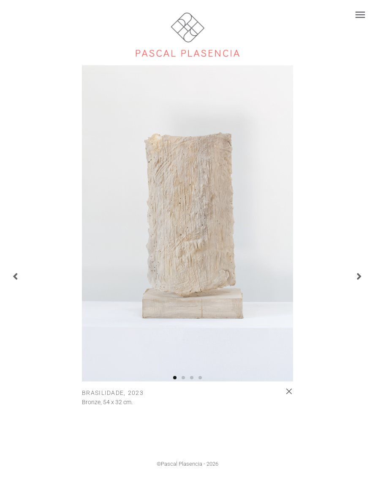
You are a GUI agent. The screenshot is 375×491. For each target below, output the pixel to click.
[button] (175, 377)
